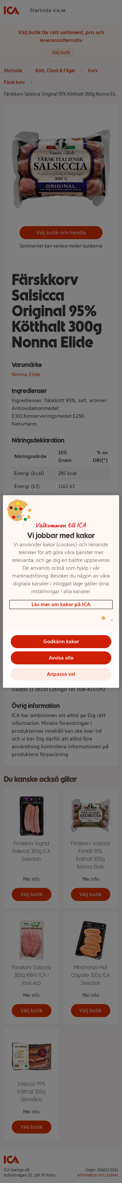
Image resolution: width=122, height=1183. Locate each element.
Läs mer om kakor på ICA (61, 604)
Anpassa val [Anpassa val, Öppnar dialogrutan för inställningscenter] (61, 674)
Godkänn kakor (61, 641)
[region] (61, 591)
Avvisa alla (61, 658)
